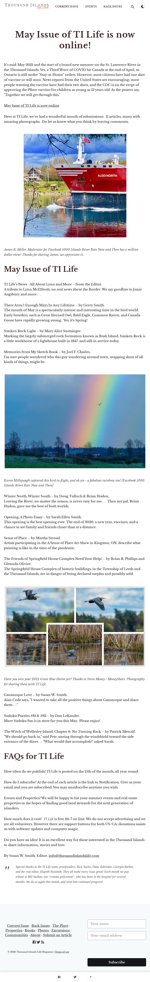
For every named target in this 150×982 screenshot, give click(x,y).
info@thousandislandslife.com (74, 856)
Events (91, 6)
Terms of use (62, 952)
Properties (13, 930)
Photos (43, 930)
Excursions (60, 930)
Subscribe (117, 962)
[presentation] (117, 950)
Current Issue (67, 6)
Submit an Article (57, 935)
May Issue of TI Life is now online (31, 106)
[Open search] (132, 7)
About (35, 935)
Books (30, 930)
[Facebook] (59, 977)
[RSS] (42, 942)
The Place (60, 926)
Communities (16, 935)
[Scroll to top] (91, 977)
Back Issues (113, 6)
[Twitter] (75, 977)
